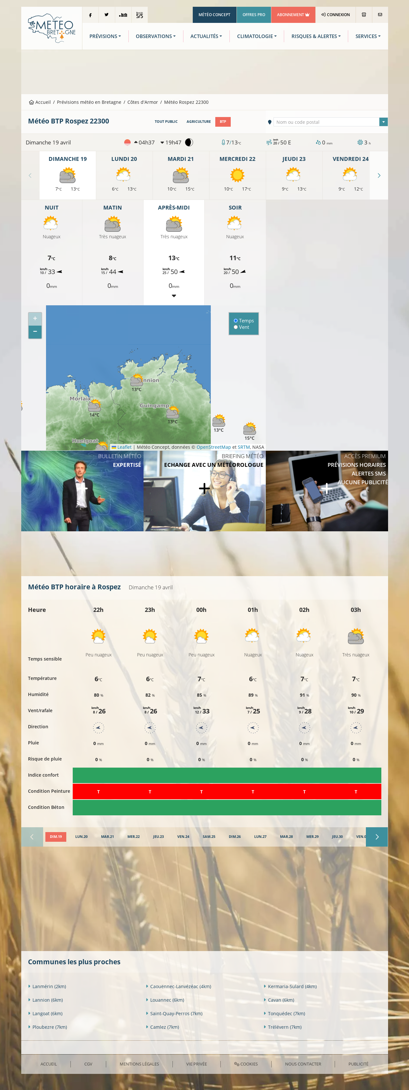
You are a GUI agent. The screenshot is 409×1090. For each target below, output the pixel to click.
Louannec (165, 1000)
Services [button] (366, 36)
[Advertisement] (205, 71)
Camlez (162, 1027)
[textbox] (331, 122)
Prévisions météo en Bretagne (89, 102)
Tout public (166, 121)
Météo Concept (214, 14)
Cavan (279, 1000)
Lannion (45, 1000)
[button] (94, 408)
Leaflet (122, 447)
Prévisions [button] (103, 36)
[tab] (55, 837)
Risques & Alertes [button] (314, 36)
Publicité (358, 1064)
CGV (88, 1064)
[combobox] (331, 121)
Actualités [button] (204, 36)
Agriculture (199, 121)
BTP (223, 121)
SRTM (244, 447)
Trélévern (283, 1027)
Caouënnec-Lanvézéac (178, 986)
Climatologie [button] (255, 36)
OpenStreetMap (214, 447)
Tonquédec (284, 1013)
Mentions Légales (139, 1064)
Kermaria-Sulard (290, 986)
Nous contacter (303, 1064)
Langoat (45, 1013)
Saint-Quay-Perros (174, 1013)
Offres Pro (254, 14)
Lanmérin (47, 986)
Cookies (246, 1064)
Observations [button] (154, 36)
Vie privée (196, 1064)
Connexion (335, 14)
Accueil (40, 102)
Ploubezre (47, 1027)
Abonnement (293, 14)
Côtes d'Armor (142, 102)
